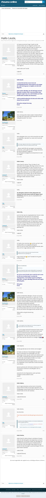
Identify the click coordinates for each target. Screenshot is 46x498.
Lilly (3, 147)
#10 (43, 316)
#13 (43, 399)
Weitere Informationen (25, 496)
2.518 (14, 127)
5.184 (14, 151)
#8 (43, 260)
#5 (43, 185)
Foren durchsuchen (6, 8)
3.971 (14, 98)
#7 (43, 235)
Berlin (14, 128)
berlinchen (5, 122)
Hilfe (18, 489)
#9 (43, 288)
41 (14, 62)
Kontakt (14, 489)
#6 (43, 199)
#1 (43, 74)
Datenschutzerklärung (37, 489)
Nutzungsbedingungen (25, 489)
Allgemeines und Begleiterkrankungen (19, 40)
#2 (43, 107)
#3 (43, 120)
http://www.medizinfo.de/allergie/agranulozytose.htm (30, 415)
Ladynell (37, 40)
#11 (43, 341)
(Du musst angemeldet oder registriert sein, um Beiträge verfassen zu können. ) (27, 460)
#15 (43, 456)
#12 (43, 378)
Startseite (8, 489)
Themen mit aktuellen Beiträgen (19, 8)
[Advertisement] (23, 22)
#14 (43, 430)
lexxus (4, 93)
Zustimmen (18, 496)
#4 (43, 156)
